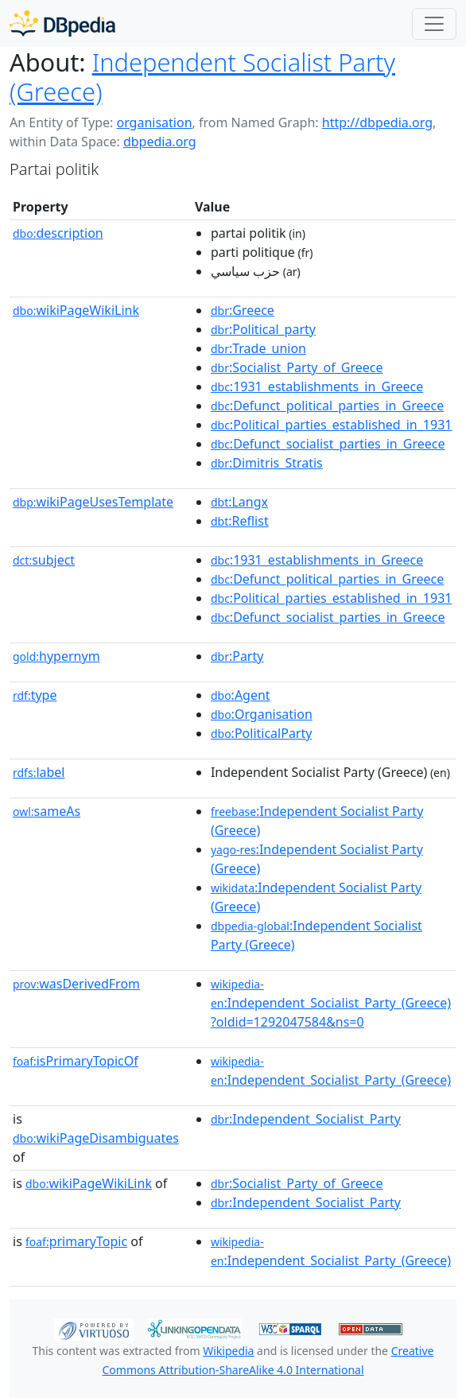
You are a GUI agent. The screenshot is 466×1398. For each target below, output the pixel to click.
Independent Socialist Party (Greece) (202, 76)
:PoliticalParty (262, 733)
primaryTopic (76, 1241)
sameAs (46, 811)
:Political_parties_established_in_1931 (331, 424)
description (58, 233)
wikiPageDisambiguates (96, 1138)
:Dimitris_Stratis (267, 463)
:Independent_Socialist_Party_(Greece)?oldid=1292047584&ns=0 (331, 1004)
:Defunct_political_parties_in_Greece (327, 405)
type (35, 695)
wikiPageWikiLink (76, 310)
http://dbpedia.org (377, 122)
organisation (154, 122)
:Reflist (240, 521)
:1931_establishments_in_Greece (317, 386)
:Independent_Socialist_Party (306, 1119)
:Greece (242, 310)
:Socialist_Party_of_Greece (297, 367)
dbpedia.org (159, 141)
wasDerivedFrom (76, 983)
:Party (237, 656)
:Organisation (262, 714)
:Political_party (263, 329)
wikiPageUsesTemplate (93, 502)
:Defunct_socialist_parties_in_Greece (328, 443)
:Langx (239, 502)
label (39, 772)
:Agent (240, 695)
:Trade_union (258, 348)
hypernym (56, 656)
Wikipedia (228, 1350)
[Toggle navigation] (434, 24)
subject (44, 560)
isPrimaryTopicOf (75, 1061)
